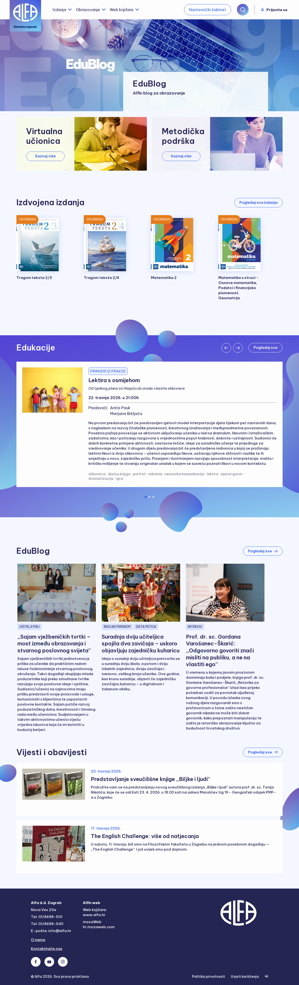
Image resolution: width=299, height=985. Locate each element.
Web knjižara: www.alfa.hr (95, 912)
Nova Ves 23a (43, 909)
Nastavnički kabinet (207, 9)
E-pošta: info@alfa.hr (51, 930)
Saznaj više (45, 156)
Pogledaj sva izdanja (258, 202)
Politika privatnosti (208, 976)
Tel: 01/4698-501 (46, 916)
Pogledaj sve (266, 347)
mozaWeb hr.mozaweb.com (99, 924)
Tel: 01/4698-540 (47, 923)
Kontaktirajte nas (46, 948)
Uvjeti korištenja (245, 976)
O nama (38, 939)
